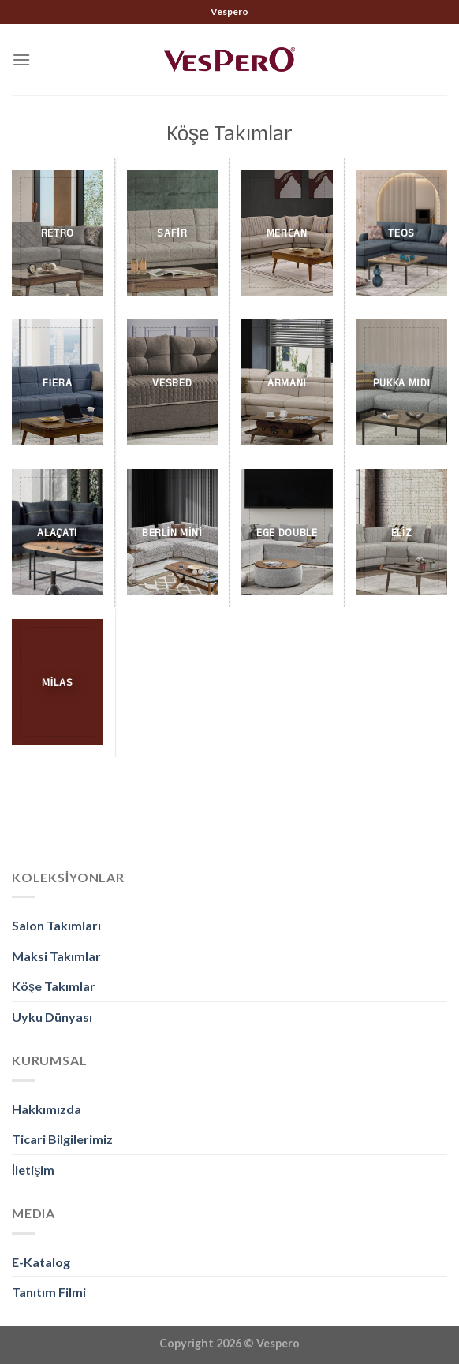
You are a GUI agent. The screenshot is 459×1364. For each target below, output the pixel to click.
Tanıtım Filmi (49, 1291)
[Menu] (21, 59)
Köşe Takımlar (53, 985)
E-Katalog (41, 1261)
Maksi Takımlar (56, 955)
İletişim (33, 1169)
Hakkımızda (46, 1108)
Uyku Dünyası (52, 1016)
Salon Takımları (56, 925)
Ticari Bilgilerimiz (62, 1138)
